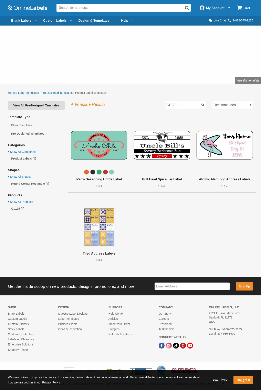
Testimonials (166, 329)
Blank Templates (21, 125)
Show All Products (20, 201)
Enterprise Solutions (20, 344)
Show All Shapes (19, 176)
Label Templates (28, 92)
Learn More (220, 379)
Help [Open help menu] (127, 20)
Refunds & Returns (120, 334)
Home (11, 92)
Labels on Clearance (21, 339)
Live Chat (217, 20)
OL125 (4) (17, 208)
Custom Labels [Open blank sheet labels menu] (57, 20)
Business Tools (67, 324)
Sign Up (244, 286)
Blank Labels (16, 313)
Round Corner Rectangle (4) (30, 183)
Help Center (116, 313)
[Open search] (187, 8)
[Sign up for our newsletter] (192, 286)
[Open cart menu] (243, 7)
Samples (113, 329)
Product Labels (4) (23, 158)
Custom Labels (17, 318)
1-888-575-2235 (240, 20)
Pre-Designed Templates (57, 92)
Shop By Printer (18, 349)
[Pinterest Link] (183, 345)
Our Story (165, 313)
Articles (113, 318)
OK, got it (243, 380)
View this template (247, 80)
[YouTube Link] (190, 345)
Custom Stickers (18, 324)
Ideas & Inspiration (70, 329)
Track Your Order (119, 324)
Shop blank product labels (40, 67)
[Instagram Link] (169, 345)
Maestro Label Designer (73, 313)
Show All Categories (21, 151)
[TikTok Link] (176, 345)
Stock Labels (16, 329)
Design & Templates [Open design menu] (96, 20)
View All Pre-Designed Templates (36, 105)
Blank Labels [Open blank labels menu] (24, 20)
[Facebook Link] (162, 345)
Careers (164, 318)
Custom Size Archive (21, 334)
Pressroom (166, 324)
